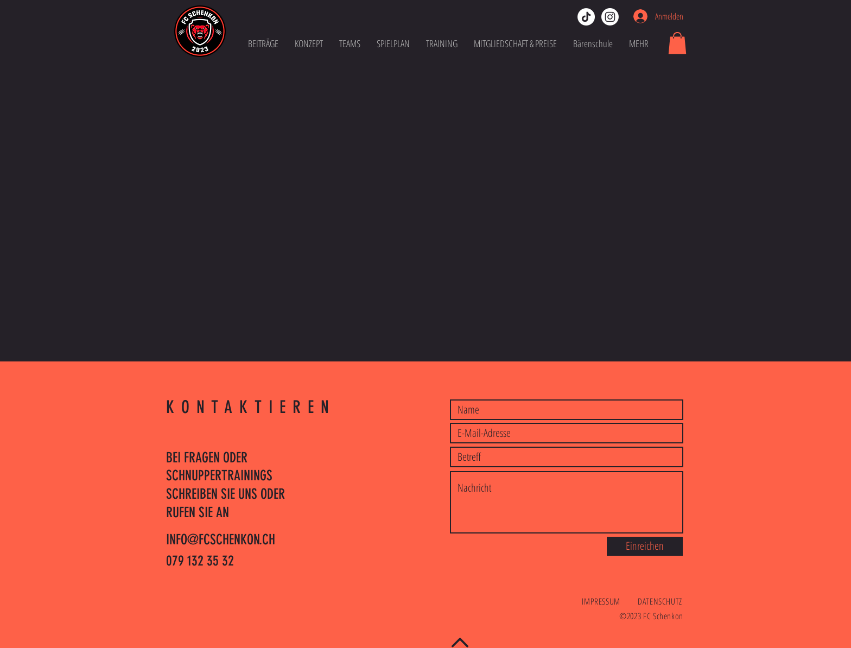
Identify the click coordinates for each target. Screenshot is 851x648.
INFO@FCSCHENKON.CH (220, 539)
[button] (677, 43)
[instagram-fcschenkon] (610, 17)
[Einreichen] (645, 546)
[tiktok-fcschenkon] (586, 17)
